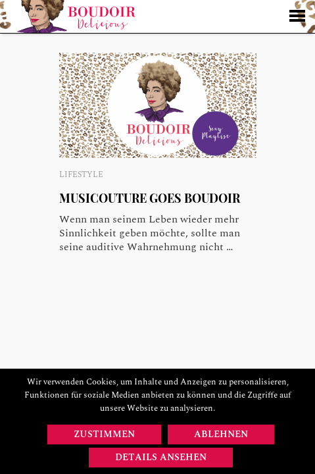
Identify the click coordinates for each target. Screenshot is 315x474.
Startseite (76, 16)
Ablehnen (221, 434)
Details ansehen (160, 457)
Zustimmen (104, 434)
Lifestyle (81, 175)
